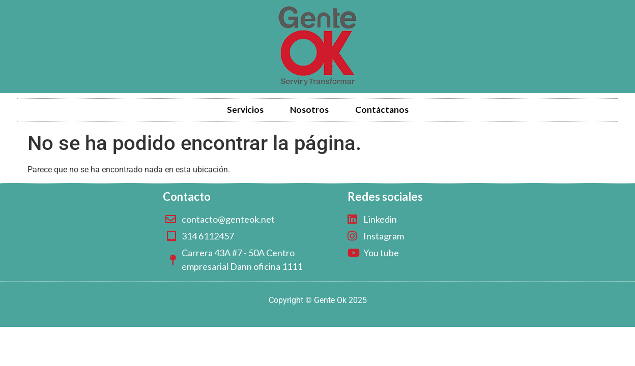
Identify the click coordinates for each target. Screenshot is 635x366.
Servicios (245, 109)
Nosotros (309, 109)
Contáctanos (382, 109)
